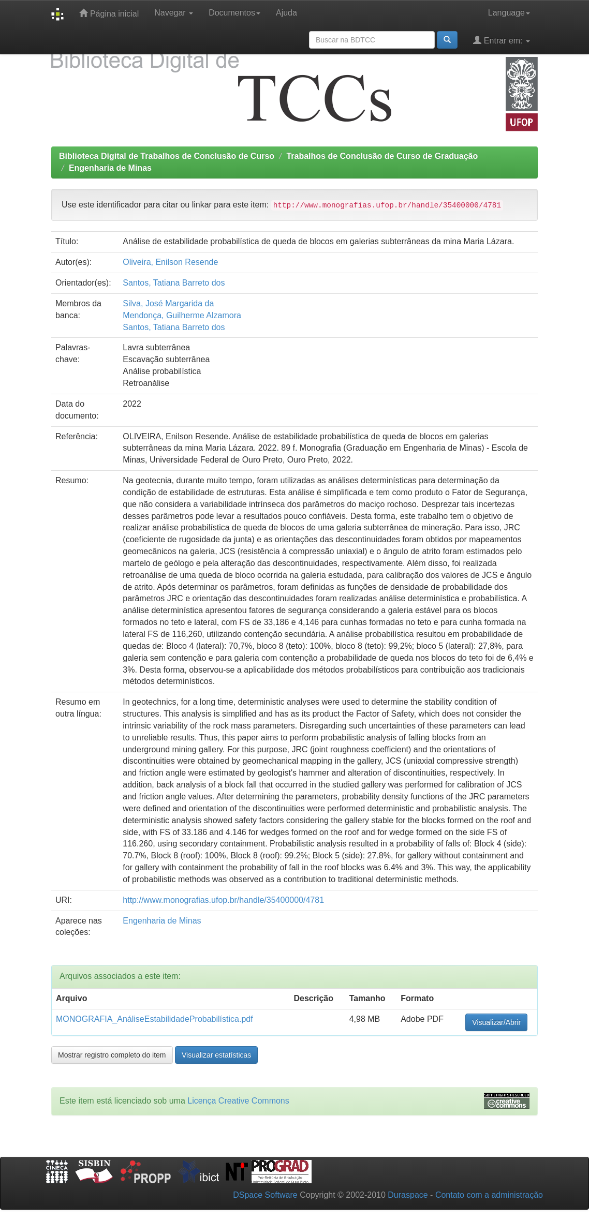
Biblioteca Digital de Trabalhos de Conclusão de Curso (166, 156)
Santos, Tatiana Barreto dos (174, 282)
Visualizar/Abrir (496, 1022)
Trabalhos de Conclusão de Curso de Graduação (382, 156)
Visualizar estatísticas (216, 1055)
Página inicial (109, 13)
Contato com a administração (489, 1195)
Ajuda (286, 12)
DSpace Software (265, 1195)
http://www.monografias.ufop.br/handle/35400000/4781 (223, 900)
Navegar (173, 12)
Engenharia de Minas (110, 167)
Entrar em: (501, 40)
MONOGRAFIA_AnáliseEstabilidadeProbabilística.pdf (154, 1019)
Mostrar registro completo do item (112, 1055)
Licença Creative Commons (238, 1100)
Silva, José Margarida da (168, 303)
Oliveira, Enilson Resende (170, 262)
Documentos (234, 12)
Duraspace (408, 1195)
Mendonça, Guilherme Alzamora (182, 315)
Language (509, 12)
